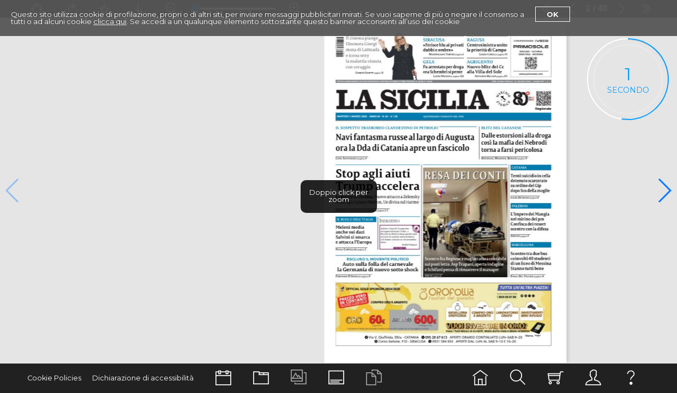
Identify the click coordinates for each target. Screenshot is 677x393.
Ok (553, 14)
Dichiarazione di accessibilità (143, 378)
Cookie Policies (54, 378)
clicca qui (110, 21)
